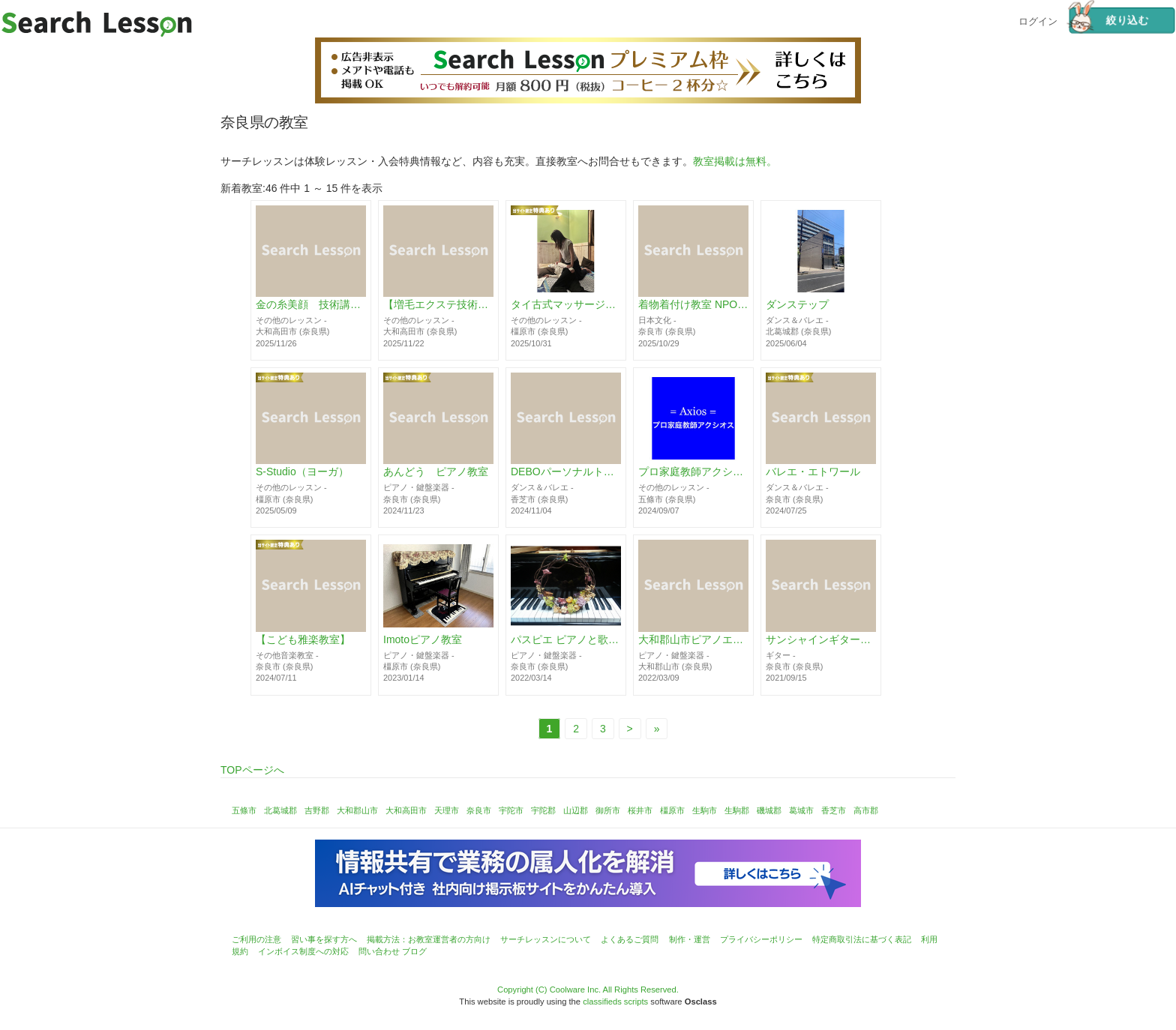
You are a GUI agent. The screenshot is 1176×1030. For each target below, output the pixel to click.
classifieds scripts (615, 1001)
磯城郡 (769, 810)
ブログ (414, 951)
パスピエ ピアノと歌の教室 (566, 640)
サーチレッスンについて (545, 939)
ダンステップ (797, 305)
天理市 (446, 810)
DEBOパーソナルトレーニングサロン (566, 472)
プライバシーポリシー (761, 939)
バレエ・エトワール (813, 472)
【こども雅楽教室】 (303, 640)
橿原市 (672, 810)
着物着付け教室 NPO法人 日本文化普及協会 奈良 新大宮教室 (693, 305)
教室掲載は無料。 (735, 161)
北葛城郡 (280, 810)
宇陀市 (511, 810)
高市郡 (866, 810)
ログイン (1038, 20)
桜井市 (640, 810)
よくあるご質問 (629, 939)
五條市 (244, 810)
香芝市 (833, 810)
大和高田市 (406, 810)
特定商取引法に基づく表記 (861, 939)
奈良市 (478, 810)
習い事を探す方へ (324, 939)
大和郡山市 (357, 810)
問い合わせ (379, 951)
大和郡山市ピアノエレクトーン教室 (693, 640)
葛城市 (801, 810)
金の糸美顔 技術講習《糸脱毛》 (311, 305)
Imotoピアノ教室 (422, 640)
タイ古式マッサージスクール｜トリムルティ (566, 305)
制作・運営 (689, 939)
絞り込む (1108, 20)
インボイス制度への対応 (303, 951)
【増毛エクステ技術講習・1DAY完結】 (438, 305)
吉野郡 (316, 810)
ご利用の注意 (256, 939)
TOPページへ (252, 770)
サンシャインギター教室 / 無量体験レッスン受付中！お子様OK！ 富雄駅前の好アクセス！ (821, 640)
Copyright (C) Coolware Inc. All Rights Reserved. (588, 989)
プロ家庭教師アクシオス (693, 472)
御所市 (608, 810)
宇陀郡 (543, 810)
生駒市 (704, 810)
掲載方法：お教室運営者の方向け (428, 939)
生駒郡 (736, 810)
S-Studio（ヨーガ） (302, 472)
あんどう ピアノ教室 (435, 472)
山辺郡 (575, 810)
